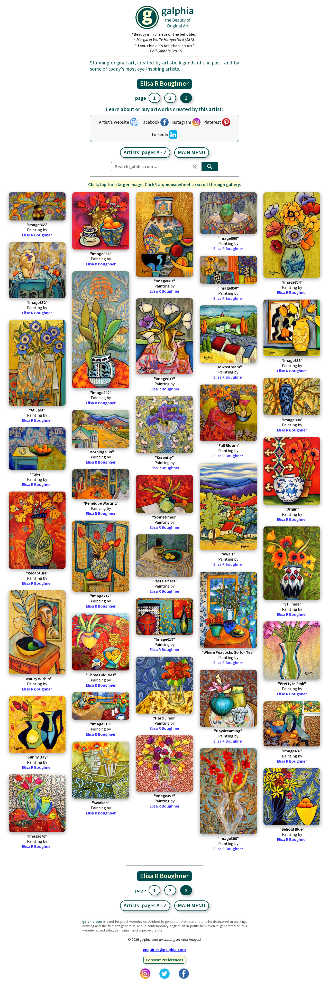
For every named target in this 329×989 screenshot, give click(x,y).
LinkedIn (160, 134)
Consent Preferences (164, 959)
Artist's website (114, 122)
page (140, 98)
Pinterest (212, 122)
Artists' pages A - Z (145, 152)
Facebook (150, 122)
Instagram (181, 122)
